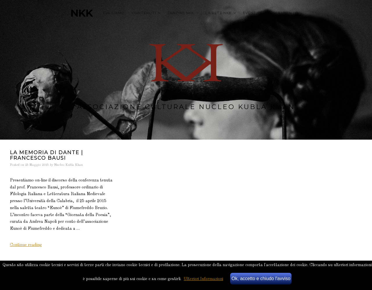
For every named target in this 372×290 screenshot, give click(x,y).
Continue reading (26, 245)
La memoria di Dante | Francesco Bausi (46, 155)
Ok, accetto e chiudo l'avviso (261, 278)
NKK (81, 13)
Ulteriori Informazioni (203, 279)
